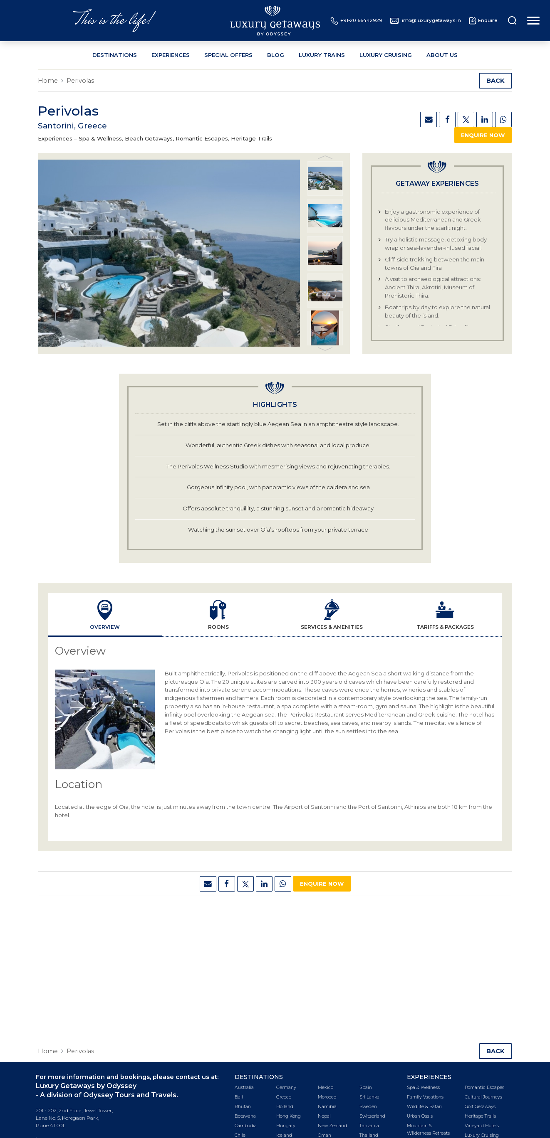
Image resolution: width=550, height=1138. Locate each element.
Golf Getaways (480, 1106)
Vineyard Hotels (482, 1125)
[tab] (105, 615)
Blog (275, 55)
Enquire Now (483, 135)
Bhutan (243, 1106)
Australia (244, 1087)
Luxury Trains (322, 55)
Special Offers (228, 55)
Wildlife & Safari (424, 1106)
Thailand (368, 1135)
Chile (240, 1135)
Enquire (483, 21)
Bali (239, 1097)
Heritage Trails (480, 1116)
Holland (284, 1106)
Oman (324, 1135)
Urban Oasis (420, 1116)
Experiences (170, 55)
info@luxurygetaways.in (425, 21)
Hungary (285, 1125)
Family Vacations (425, 1097)
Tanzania (369, 1125)
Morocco (327, 1097)
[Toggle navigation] (532, 20)
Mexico (325, 1087)
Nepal (324, 1116)
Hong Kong (288, 1116)
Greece (283, 1097)
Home (48, 80)
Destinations (114, 55)
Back (495, 80)
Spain (365, 1087)
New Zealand (332, 1125)
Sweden (368, 1106)
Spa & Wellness (423, 1087)
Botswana (245, 1116)
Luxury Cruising (385, 55)
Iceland (284, 1135)
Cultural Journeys (483, 1097)
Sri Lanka (369, 1097)
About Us (442, 55)
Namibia (327, 1106)
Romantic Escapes (484, 1087)
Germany (286, 1087)
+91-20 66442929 (356, 21)
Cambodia (246, 1125)
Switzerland (372, 1116)
